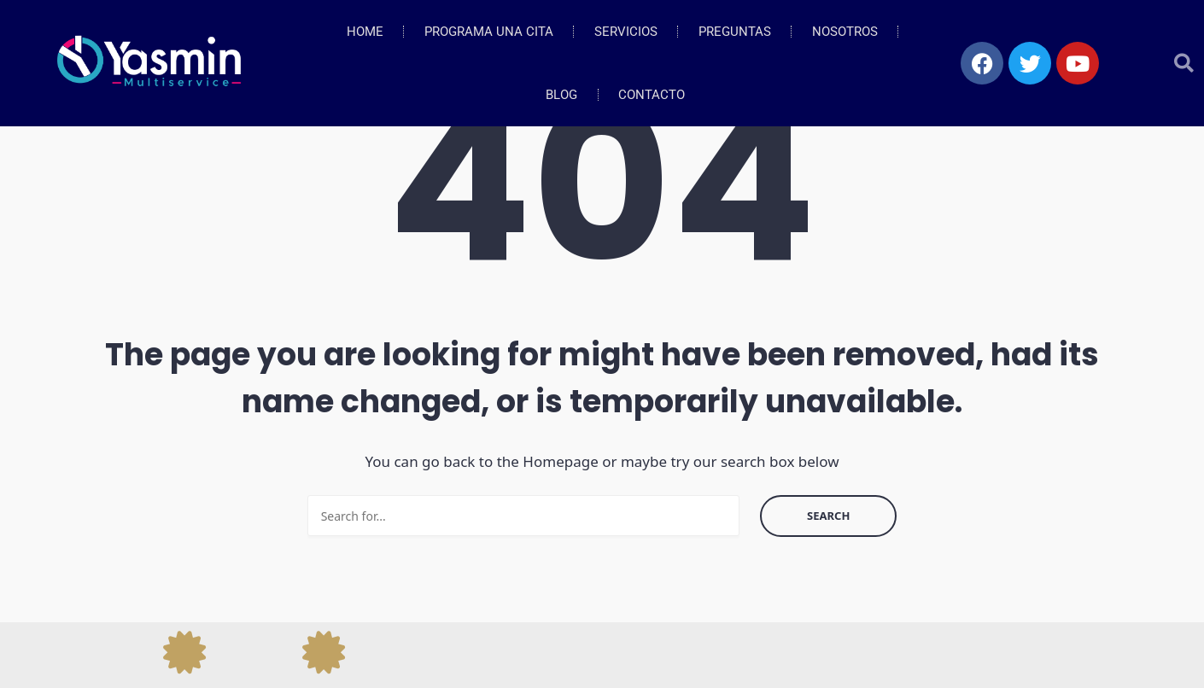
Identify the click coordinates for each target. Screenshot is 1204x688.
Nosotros (845, 31)
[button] (1184, 64)
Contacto (651, 94)
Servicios (626, 31)
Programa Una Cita (488, 31)
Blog (561, 94)
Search (828, 515)
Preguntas (734, 31)
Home (365, 31)
